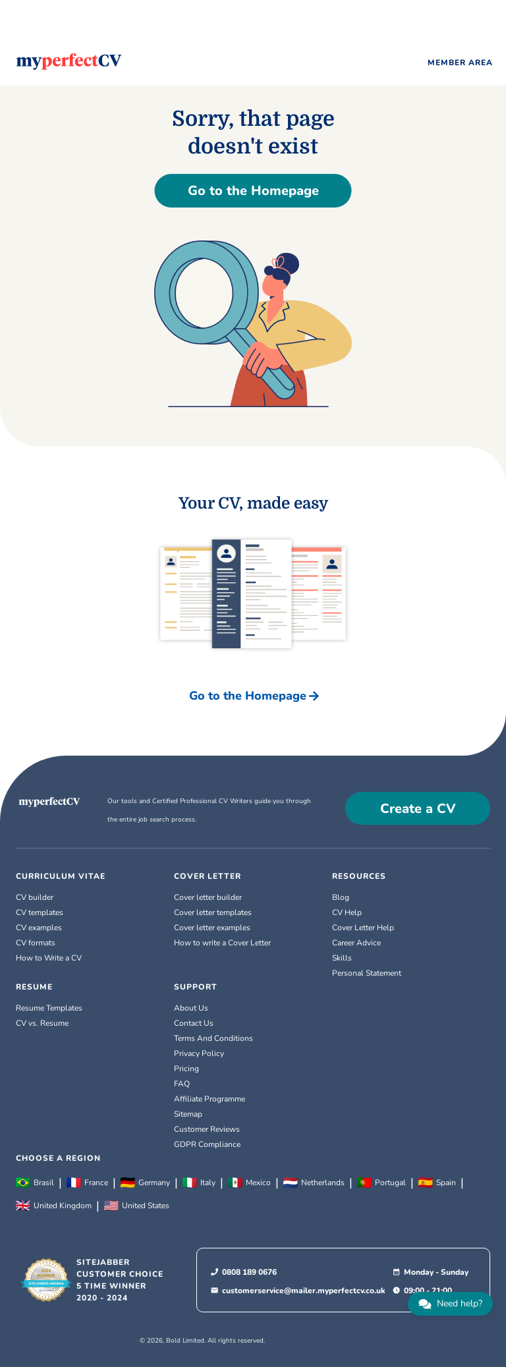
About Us (191, 1008)
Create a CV (418, 809)
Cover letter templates (213, 912)
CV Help (347, 912)
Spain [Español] (437, 1182)
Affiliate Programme (209, 1099)
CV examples (39, 927)
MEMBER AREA (460, 62)
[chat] (450, 1304)
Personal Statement (366, 973)
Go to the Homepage (253, 191)
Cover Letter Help (363, 927)
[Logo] (68, 61)
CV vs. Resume (42, 1023)
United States (136, 1205)
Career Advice (356, 942)
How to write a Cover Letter (222, 942)
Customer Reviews (207, 1129)
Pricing (186, 1068)
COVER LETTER (207, 876)
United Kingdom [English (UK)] (54, 1205)
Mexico (249, 1182)
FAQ (182, 1083)
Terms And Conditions (213, 1038)
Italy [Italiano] (199, 1182)
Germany (145, 1182)
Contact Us (193, 1023)
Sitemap (188, 1114)
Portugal (381, 1182)
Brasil (35, 1182)
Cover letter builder (208, 897)
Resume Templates (49, 1008)
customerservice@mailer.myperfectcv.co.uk (303, 1290)
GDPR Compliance (207, 1144)
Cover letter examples (212, 927)
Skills (342, 958)
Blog (340, 897)
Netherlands (314, 1182)
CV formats (35, 942)
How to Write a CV (49, 958)
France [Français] (87, 1182)
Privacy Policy (199, 1053)
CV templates (39, 912)
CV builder (34, 897)
